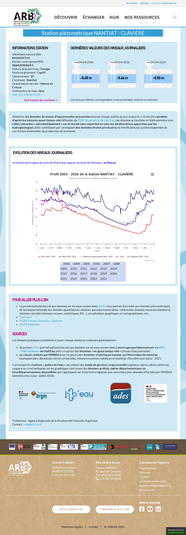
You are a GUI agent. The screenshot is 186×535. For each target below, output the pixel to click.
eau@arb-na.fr (33, 424)
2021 (63, 278)
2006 (96, 263)
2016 (73, 273)
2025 (103, 278)
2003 (66, 263)
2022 (73, 278)
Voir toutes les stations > (41, 100)
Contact (144, 476)
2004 (76, 263)
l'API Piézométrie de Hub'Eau (96, 120)
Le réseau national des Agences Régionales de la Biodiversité (155, 485)
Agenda (144, 3)
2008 (116, 263)
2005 (86, 263)
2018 (93, 273)
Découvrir (65, 17)
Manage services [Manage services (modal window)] (176, 531)
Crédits (93, 526)
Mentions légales (72, 526)
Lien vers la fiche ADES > (27, 94)
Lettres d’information (164, 3)
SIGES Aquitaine (29, 324)
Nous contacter (71, 509)
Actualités (132, 3)
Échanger (93, 17)
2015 (63, 273)
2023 (83, 278)
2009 (63, 268)
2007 (106, 263)
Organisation (147, 468)
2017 (83, 273)
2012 (93, 268)
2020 (113, 273)
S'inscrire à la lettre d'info (114, 510)
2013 (103, 268)
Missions (145, 472)
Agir (114, 17)
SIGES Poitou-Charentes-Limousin (40, 320)
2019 (103, 273)
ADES (102, 306)
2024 (93, 278)
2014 (113, 268)
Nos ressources (141, 17)
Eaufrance (25, 317)
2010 (73, 268)
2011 (83, 268)
